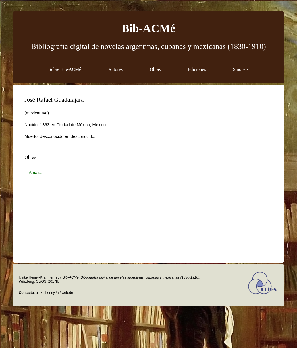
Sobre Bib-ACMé (65, 69)
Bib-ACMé (149, 28)
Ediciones (197, 69)
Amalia (35, 172)
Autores (115, 69)
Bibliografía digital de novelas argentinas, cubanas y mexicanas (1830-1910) (148, 46)
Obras (155, 69)
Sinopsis (240, 69)
